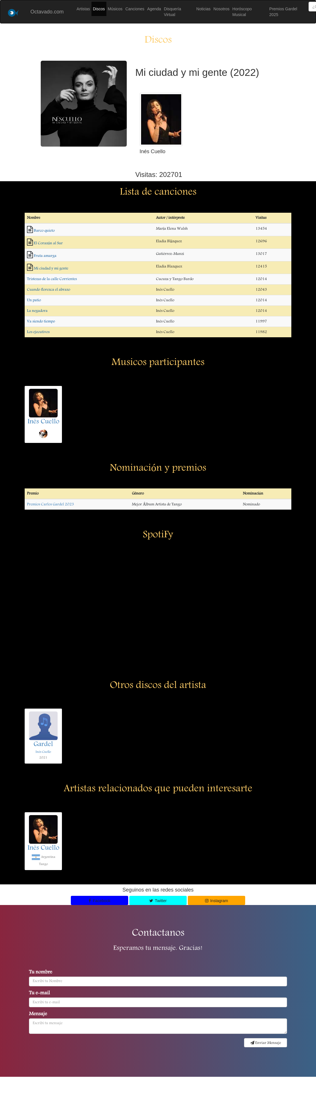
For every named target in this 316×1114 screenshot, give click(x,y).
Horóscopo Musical (242, 12)
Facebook (99, 900)
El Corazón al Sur (48, 243)
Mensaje (38, 1014)
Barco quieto (44, 230)
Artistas (83, 9)
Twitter (158, 900)
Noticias (203, 9)
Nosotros (221, 9)
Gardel (43, 744)
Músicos (115, 9)
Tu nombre (40, 972)
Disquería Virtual (172, 12)
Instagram (216, 900)
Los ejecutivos (38, 332)
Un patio (34, 300)
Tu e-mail (39, 993)
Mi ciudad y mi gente (51, 268)
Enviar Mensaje (265, 1043)
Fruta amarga (45, 256)
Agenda (154, 9)
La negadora (37, 311)
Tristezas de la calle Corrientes (52, 279)
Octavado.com (47, 12)
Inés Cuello (43, 422)
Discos (99, 9)
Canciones (134, 9)
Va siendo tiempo (41, 321)
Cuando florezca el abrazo (48, 289)
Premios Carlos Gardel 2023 (50, 504)
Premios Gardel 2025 (283, 12)
